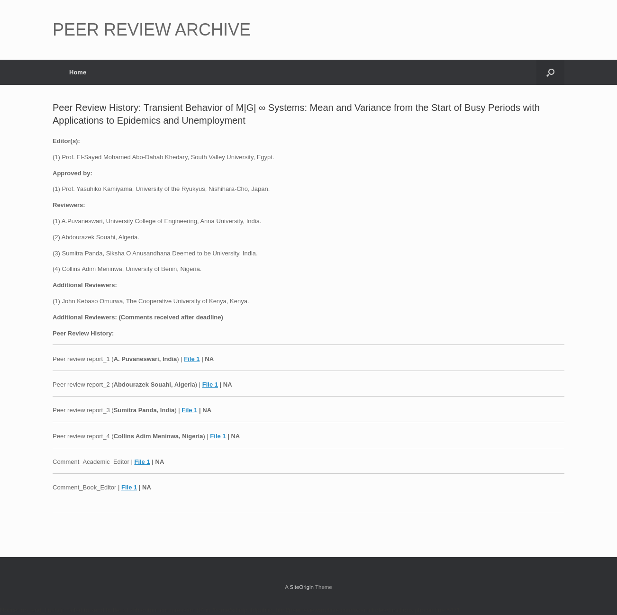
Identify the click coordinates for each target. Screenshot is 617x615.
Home (77, 72)
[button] (550, 72)
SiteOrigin (302, 587)
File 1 (192, 358)
